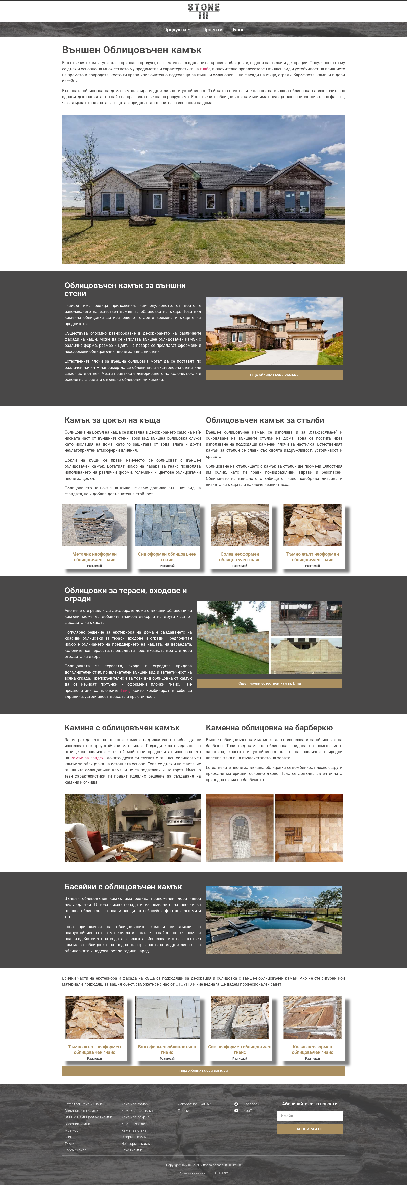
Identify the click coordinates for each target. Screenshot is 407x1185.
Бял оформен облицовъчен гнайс (167, 1049)
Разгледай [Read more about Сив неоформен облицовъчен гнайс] (239, 1058)
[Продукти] (177, 30)
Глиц (125, 690)
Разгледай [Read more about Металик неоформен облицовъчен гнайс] (94, 566)
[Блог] (238, 30)
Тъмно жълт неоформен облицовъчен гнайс (312, 556)
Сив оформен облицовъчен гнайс (167, 556)
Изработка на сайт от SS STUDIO (203, 1173)
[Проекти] (212, 30)
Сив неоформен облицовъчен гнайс (239, 1049)
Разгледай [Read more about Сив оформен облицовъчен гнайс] (167, 566)
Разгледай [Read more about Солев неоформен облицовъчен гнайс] (239, 566)
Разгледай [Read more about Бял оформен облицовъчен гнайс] (167, 1058)
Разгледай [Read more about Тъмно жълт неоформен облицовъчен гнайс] (312, 566)
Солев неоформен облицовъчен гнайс (239, 556)
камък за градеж (88, 758)
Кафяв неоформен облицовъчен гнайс (312, 1049)
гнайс (205, 69)
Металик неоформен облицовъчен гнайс (94, 556)
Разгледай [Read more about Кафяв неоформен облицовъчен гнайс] (312, 1058)
